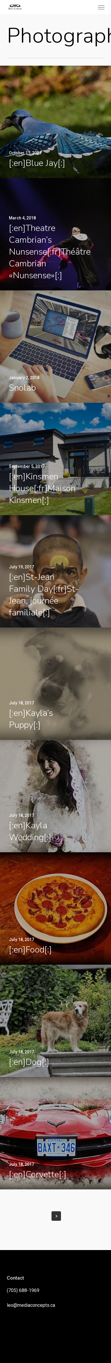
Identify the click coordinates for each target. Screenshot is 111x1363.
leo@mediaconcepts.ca (31, 1305)
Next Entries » (56, 1216)
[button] (101, 7)
